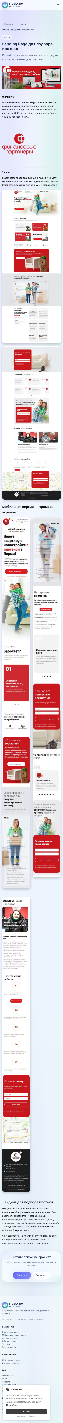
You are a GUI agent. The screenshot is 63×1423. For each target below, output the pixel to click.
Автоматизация (9, 1338)
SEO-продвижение (11, 1360)
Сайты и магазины (10, 1332)
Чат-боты (6, 1344)
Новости (6, 1382)
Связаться (22, 1275)
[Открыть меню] (58, 5)
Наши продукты (9, 1385)
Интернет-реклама (11, 1363)
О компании (7, 1375)
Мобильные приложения (14, 1335)
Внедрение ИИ (9, 1347)
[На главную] (12, 5)
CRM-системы (9, 1341)
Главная (8, 24)
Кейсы (23, 24)
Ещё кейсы (41, 1275)
